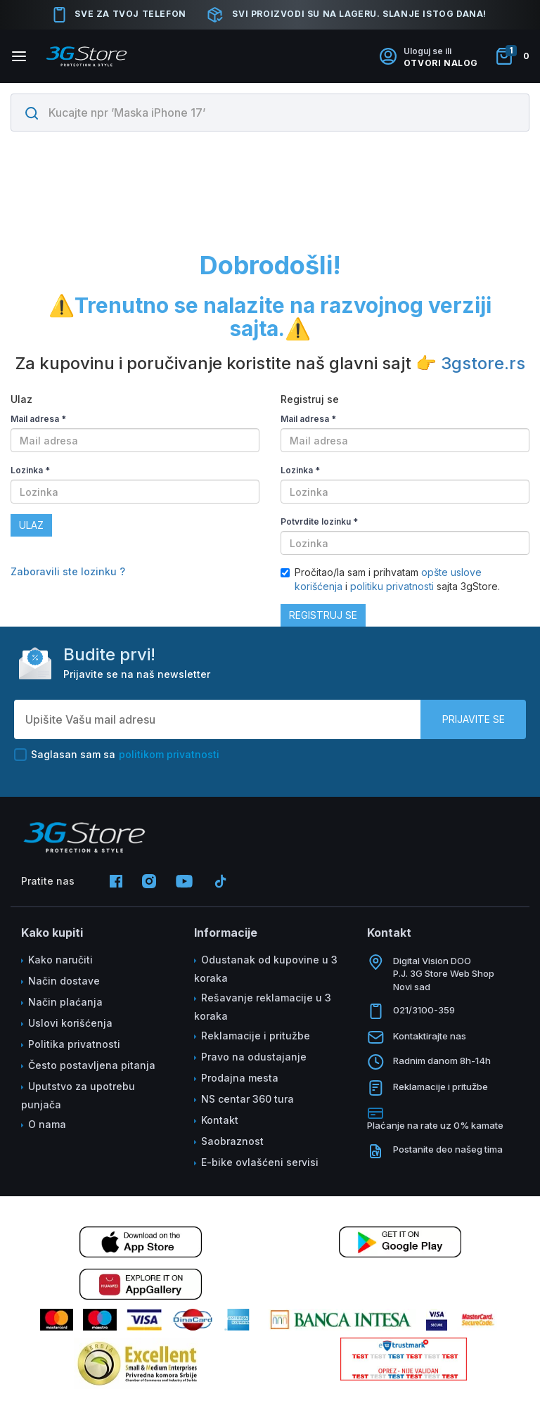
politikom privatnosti (169, 754)
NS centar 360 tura (247, 1099)
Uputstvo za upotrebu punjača (78, 1095)
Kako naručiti (60, 960)
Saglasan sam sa (116, 754)
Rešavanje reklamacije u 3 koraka (262, 1007)
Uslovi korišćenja (70, 1023)
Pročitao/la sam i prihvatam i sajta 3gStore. (390, 579)
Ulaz (31, 525)
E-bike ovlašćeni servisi (260, 1162)
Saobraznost (232, 1141)
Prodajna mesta (239, 1078)
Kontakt (219, 1120)
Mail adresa (38, 419)
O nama (47, 1124)
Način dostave (64, 981)
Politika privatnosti (74, 1044)
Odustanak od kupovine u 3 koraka (266, 969)
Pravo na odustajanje (254, 1057)
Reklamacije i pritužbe (255, 1036)
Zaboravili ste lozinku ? (68, 571)
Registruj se (323, 615)
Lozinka (30, 470)
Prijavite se (473, 719)
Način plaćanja (65, 1002)
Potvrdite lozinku (319, 521)
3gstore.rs (483, 363)
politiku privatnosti (392, 586)
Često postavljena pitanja (91, 1065)
